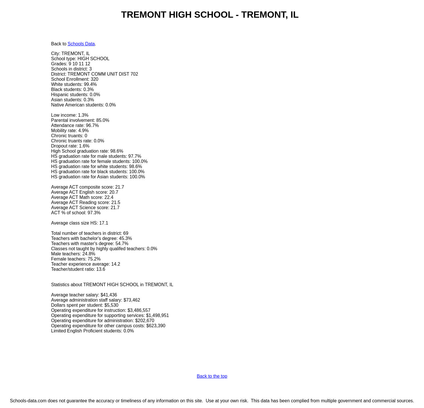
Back (56, 43)
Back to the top (212, 376)
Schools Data (81, 43)
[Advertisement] (27, 127)
